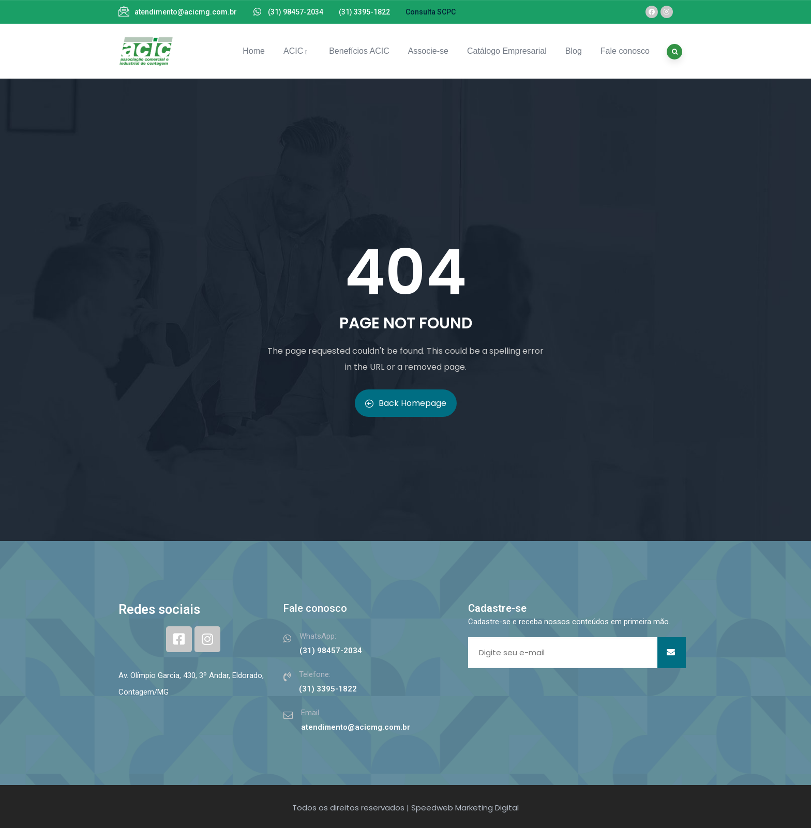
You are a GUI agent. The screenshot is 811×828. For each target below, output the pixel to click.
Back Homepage (405, 403)
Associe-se (428, 51)
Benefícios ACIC (359, 51)
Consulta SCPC (431, 12)
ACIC (296, 51)
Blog (573, 51)
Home (254, 51)
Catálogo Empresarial (507, 51)
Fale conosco (625, 51)
